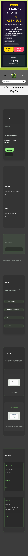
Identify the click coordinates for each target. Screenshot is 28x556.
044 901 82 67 (7, 142)
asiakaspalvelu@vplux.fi (10, 135)
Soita (9, 155)
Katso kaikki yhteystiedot (14, 250)
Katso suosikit (19, 49)
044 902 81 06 (7, 218)
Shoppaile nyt (9, 49)
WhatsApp (9, 150)
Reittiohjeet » (8, 480)
